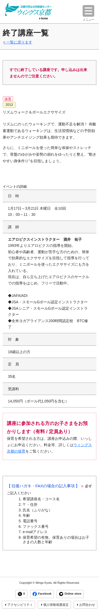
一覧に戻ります (19, 42)
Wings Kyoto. (44, 582)
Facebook (41, 594)
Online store (70, 594)
